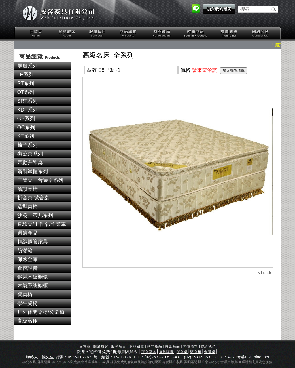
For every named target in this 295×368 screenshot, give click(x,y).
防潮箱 (25, 250)
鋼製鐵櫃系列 (32, 171)
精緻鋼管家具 (32, 242)
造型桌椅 (27, 206)
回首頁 (36, 33)
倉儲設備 (27, 268)
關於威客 (67, 33)
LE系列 (25, 74)
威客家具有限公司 (58, 13)
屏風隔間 (166, 352)
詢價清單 (229, 33)
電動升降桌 (30, 162)
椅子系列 (27, 145)
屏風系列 (27, 66)
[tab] (42, 66)
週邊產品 (27, 233)
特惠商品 (195, 33)
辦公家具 (148, 352)
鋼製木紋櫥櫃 (32, 277)
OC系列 (26, 127)
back (266, 273)
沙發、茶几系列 (35, 215)
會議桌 (209, 352)
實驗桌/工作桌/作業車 (41, 224)
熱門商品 (162, 33)
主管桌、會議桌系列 (40, 180)
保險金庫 (27, 259)
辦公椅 (195, 352)
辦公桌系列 (30, 154)
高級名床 (27, 321)
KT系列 (25, 136)
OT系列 (26, 92)
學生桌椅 (27, 303)
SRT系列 (27, 101)
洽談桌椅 (27, 189)
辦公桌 (182, 352)
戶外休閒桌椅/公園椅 (41, 312)
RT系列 (25, 83)
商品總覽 (128, 33)
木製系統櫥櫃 (32, 286)
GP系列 (26, 118)
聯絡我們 (260, 33)
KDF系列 (27, 110)
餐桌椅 (25, 294)
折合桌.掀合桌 (33, 198)
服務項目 (98, 33)
